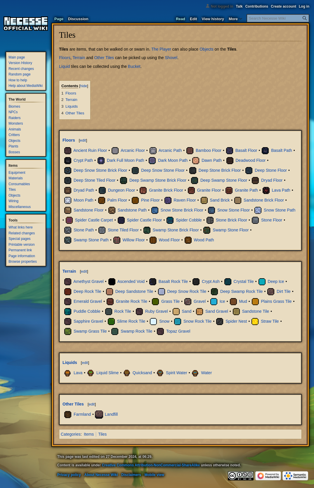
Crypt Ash (211, 281)
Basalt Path (281, 150)
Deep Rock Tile (87, 291)
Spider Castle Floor (144, 220)
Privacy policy (69, 475)
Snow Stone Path (279, 210)
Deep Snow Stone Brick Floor (100, 170)
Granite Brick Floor (166, 190)
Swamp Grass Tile (90, 331)
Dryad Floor (271, 180)
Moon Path (83, 200)
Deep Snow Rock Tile (186, 291)
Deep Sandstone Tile (134, 291)
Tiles (231, 49)
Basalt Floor (246, 150)
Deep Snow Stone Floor (163, 170)
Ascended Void (131, 281)
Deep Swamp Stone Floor (223, 180)
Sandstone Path (132, 210)
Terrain (78, 57)
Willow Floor (134, 240)
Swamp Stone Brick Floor (176, 230)
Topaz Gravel (178, 331)
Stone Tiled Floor (123, 230)
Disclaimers (131, 475)
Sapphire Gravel (88, 321)
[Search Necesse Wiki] (278, 18)
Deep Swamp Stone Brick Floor (157, 180)
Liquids (70, 362)
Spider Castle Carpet (94, 220)
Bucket (134, 66)
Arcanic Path (170, 150)
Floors (64, 57)
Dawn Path (211, 160)
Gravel (200, 301)
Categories (71, 434)
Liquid (64, 66)
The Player (161, 49)
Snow (164, 321)
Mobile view (154, 475)
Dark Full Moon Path (125, 160)
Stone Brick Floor (231, 220)
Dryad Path (84, 190)
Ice (222, 301)
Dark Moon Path (173, 160)
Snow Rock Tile (197, 321)
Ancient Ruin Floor (90, 150)
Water (206, 372)
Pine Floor (150, 200)
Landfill (111, 414)
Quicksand (142, 372)
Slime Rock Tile (131, 321)
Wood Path (204, 240)
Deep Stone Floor (271, 170)
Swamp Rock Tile (136, 331)
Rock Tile (123, 311)
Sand (187, 311)
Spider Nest (236, 321)
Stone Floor (271, 220)
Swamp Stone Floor (231, 230)
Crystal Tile (244, 281)
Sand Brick (220, 200)
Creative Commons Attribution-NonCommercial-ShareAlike (151, 465)
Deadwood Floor (250, 160)
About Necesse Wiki (101, 475)
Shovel (171, 57)
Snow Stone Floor (233, 210)
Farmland (82, 414)
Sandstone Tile (255, 311)
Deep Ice (276, 281)
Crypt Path (83, 160)
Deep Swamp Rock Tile (241, 291)
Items (89, 434)
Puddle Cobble (87, 311)
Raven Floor (185, 200)
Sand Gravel (216, 311)
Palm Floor (117, 200)
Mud (243, 301)
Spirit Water (176, 372)
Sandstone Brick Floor (264, 200)
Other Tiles (104, 57)
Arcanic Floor (133, 150)
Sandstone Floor (89, 210)
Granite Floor (209, 190)
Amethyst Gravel (88, 281)
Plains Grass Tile (276, 301)
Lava (78, 372)
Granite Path (246, 190)
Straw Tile (270, 321)
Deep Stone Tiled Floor (94, 180)
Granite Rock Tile (131, 301)
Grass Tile (170, 301)
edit (83, 140)
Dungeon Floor (121, 190)
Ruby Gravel (156, 311)
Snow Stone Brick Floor (182, 210)
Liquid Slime (107, 372)
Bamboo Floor (208, 150)
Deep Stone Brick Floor (220, 170)
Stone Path (84, 230)
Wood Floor (169, 240)
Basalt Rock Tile (173, 281)
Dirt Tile (283, 291)
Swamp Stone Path (91, 240)
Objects (206, 49)
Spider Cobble (189, 220)
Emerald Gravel (88, 301)
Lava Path (281, 190)
